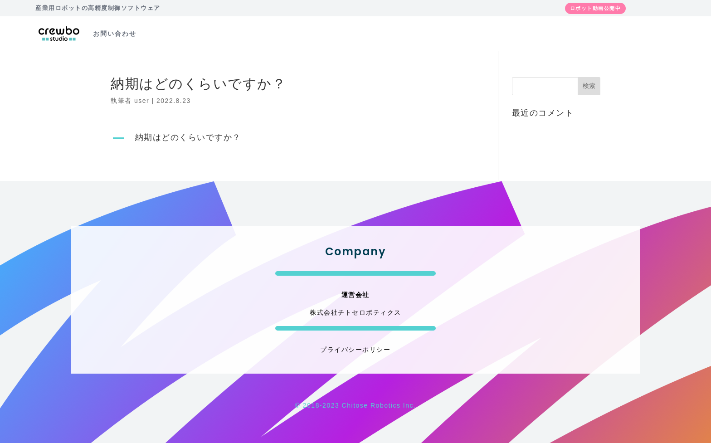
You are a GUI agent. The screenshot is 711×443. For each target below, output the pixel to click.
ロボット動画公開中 (595, 8)
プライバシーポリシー (355, 349)
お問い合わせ (114, 33)
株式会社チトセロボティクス (355, 312)
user (141, 100)
